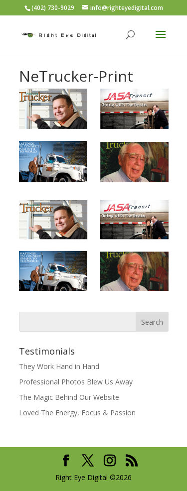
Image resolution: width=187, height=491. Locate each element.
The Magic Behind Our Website (69, 397)
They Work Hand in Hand (59, 366)
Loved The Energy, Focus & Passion (77, 412)
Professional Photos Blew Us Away (76, 381)
